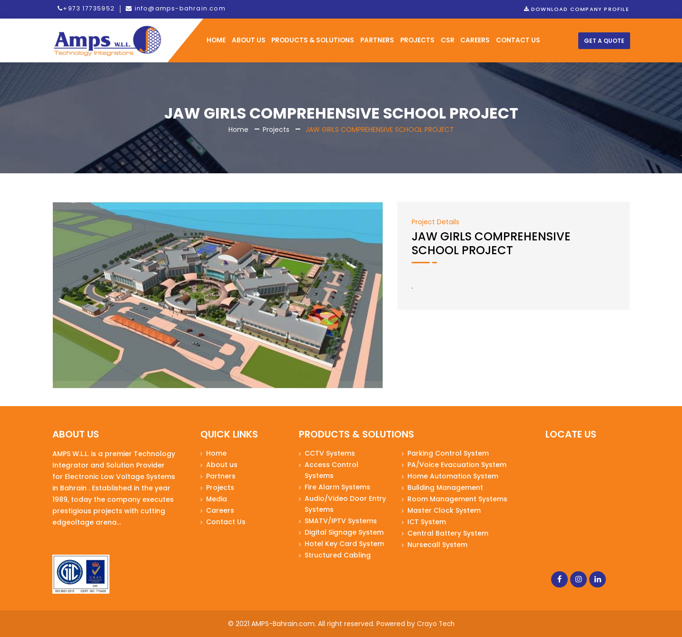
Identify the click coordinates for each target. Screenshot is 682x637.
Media (216, 499)
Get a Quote (604, 41)
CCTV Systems (330, 453)
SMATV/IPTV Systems (341, 521)
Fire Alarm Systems (337, 487)
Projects (417, 40)
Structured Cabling (338, 555)
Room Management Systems (457, 499)
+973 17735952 (85, 9)
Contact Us (226, 522)
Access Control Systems (331, 470)
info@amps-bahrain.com (173, 9)
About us (221, 465)
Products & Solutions (312, 40)
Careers (475, 40)
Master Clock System (444, 511)
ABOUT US (249, 40)
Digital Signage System (344, 532)
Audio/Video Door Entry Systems (345, 504)
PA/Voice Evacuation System (456, 465)
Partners (377, 40)
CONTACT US (518, 40)
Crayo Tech (435, 624)
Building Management (445, 488)
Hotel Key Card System (344, 544)
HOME (216, 40)
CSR (448, 40)
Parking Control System (448, 453)
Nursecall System (437, 545)
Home (238, 130)
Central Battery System (447, 533)
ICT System (426, 522)
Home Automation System (452, 476)
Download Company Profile (577, 9)
